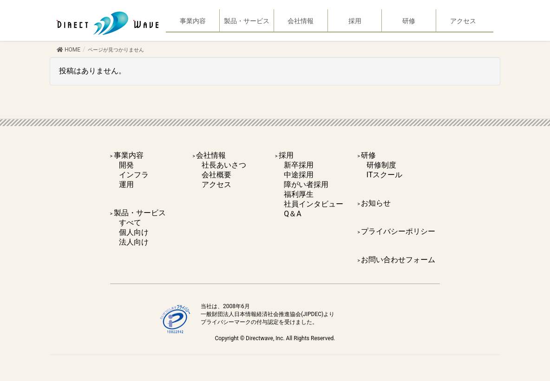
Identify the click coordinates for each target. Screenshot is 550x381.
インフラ (134, 174)
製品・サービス (140, 212)
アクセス (216, 184)
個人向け (134, 232)
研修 (368, 155)
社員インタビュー (313, 204)
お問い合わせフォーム (398, 259)
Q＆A (292, 213)
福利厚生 (299, 194)
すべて (130, 222)
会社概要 (216, 174)
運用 (126, 184)
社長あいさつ (224, 165)
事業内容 (129, 155)
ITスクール (385, 174)
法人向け (134, 242)
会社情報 (211, 155)
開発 (126, 165)
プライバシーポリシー (398, 231)
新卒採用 (299, 165)
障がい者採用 (306, 184)
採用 (286, 155)
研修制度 (381, 165)
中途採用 (299, 174)
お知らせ (376, 203)
